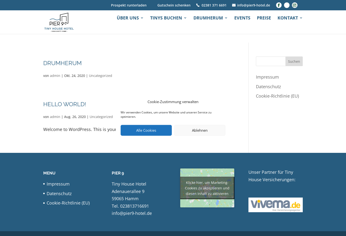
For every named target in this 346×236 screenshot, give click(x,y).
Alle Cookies (146, 130)
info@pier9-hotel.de (253, 5)
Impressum (267, 77)
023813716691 (134, 206)
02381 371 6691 (214, 5)
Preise (264, 27)
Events (242, 27)
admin (55, 75)
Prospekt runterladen (129, 5)
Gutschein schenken (174, 5)
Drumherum (208, 27)
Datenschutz (268, 86)
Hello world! (64, 104)
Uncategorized (100, 75)
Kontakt (288, 27)
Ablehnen (200, 130)
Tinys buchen (166, 27)
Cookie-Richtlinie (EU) (277, 96)
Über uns (128, 27)
